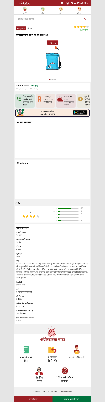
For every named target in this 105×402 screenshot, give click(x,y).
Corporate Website (66, 392)
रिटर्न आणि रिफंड (52, 392)
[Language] (67, 3)
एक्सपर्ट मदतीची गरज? (71, 399)
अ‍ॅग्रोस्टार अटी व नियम (39, 392)
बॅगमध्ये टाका (33, 399)
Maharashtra (79, 3)
